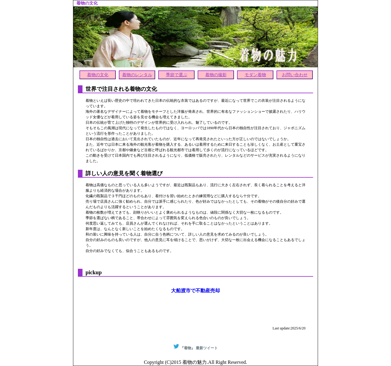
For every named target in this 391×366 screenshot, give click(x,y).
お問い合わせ (295, 75)
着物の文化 (97, 75)
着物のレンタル (137, 75)
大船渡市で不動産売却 (195, 290)
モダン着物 (255, 75)
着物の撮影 (216, 75)
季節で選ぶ (176, 75)
